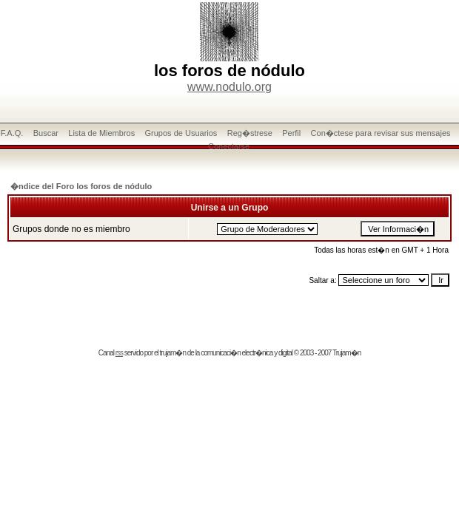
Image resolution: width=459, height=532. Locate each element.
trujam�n (173, 353)
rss (119, 353)
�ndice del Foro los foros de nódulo (81, 186)
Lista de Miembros (101, 133)
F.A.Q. (12, 133)
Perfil (291, 133)
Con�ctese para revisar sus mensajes (381, 133)
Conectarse (228, 146)
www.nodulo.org (229, 87)
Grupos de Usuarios (181, 133)
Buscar (45, 133)
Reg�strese (249, 133)
